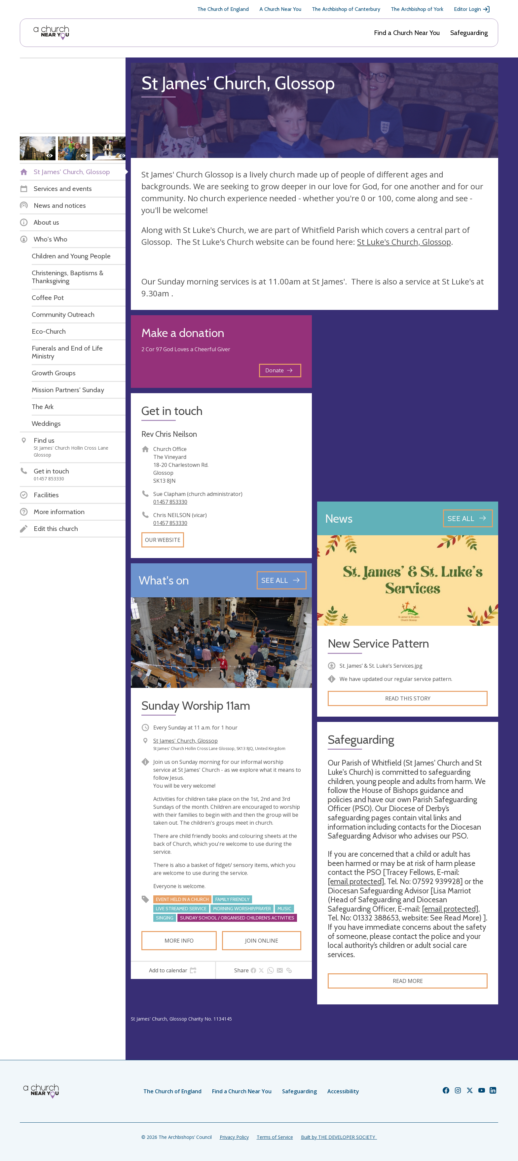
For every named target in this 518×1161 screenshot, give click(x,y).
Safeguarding (469, 33)
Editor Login (472, 9)
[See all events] (282, 580)
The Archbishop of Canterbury (346, 9)
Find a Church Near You (407, 33)
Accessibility (343, 1091)
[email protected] (356, 881)
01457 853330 (170, 502)
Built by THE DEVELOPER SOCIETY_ (339, 1137)
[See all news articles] (468, 518)
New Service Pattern (378, 643)
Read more (408, 981)
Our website (162, 539)
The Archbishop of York (417, 9)
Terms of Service (275, 1137)
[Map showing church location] (407, 405)
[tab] (173, 970)
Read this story (407, 698)
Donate (278, 370)
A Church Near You (280, 9)
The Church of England (223, 9)
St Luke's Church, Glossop (404, 241)
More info (179, 940)
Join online (261, 940)
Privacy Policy (234, 1137)
